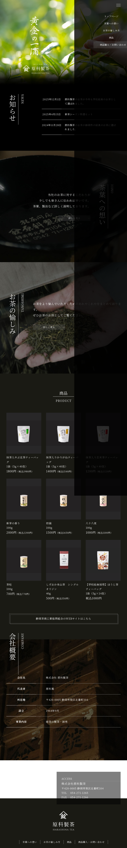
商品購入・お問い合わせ (91, 843)
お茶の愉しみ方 (52, 843)
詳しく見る (74, 219)
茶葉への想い (30, 843)
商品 (69, 843)
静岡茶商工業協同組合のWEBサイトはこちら (63, 620)
